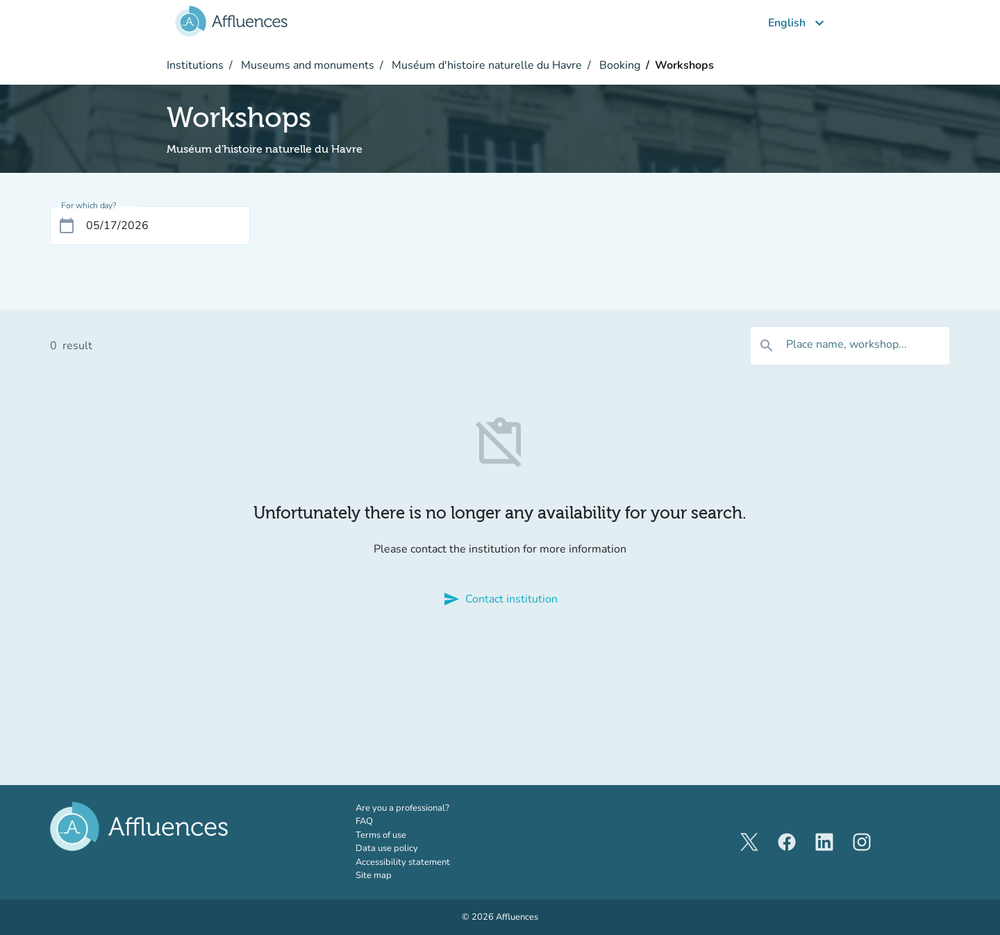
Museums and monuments (306, 65)
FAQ (364, 821)
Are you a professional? (422, 808)
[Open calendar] (66, 225)
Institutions (195, 65)
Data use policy (387, 848)
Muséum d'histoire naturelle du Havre (485, 65)
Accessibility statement (403, 862)
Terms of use (381, 835)
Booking (618, 65)
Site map (374, 875)
